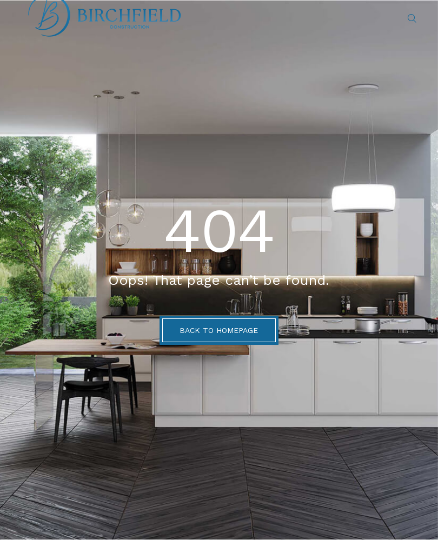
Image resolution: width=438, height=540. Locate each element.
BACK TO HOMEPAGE (219, 330)
